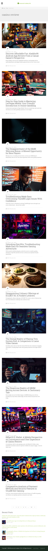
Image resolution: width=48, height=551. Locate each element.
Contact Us (42, 548)
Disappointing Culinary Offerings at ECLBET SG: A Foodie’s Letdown (22, 294)
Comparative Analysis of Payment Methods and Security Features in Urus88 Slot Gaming (22, 488)
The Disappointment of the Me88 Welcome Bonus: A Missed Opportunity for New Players (24, 151)
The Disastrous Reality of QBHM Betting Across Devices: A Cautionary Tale (23, 390)
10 (31, 507)
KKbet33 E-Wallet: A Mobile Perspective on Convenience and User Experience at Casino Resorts (24, 439)
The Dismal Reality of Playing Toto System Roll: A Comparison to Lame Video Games (22, 341)
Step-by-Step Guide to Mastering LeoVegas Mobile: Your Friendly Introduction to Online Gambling (21, 103)
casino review (13, 65)
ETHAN (8, 65)
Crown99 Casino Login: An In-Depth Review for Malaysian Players (21, 521)
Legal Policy (36, 548)
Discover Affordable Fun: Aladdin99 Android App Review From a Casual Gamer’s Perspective (22, 55)
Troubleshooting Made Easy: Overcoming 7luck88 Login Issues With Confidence (24, 198)
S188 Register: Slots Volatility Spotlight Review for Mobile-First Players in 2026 (24, 536)
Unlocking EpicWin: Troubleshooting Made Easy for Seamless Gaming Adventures (23, 246)
